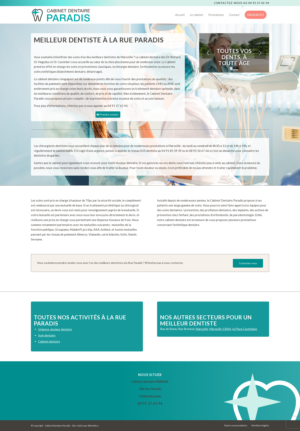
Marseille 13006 (220, 329)
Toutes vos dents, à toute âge (234, 57)
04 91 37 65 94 (258, 3)
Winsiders (93, 425)
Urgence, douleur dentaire (55, 329)
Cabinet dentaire (49, 341)
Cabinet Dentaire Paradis (57, 425)
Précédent (208, 53)
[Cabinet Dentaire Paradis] (60, 14)
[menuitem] (180, 14)
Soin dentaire (47, 335)
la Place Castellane (244, 329)
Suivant (260, 53)
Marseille (202, 329)
